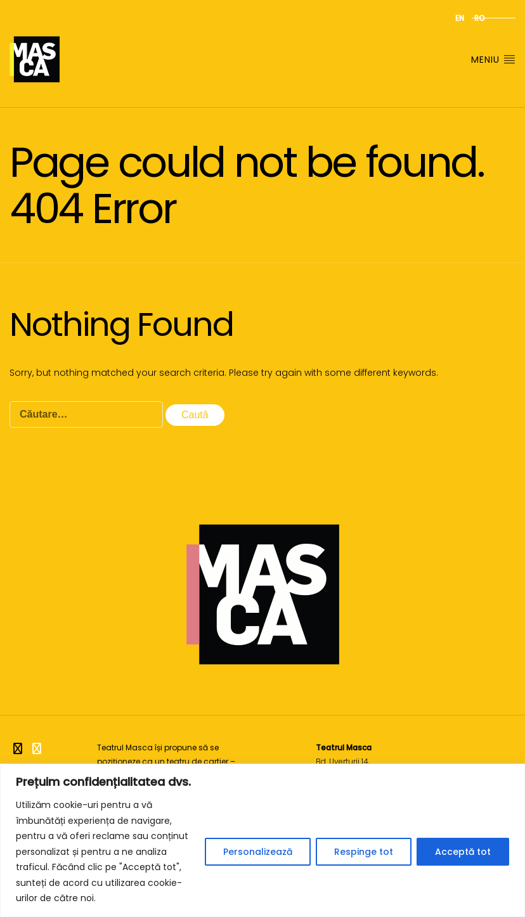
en (459, 18)
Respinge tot (363, 851)
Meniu (493, 59)
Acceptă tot (463, 851)
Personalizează (257, 851)
